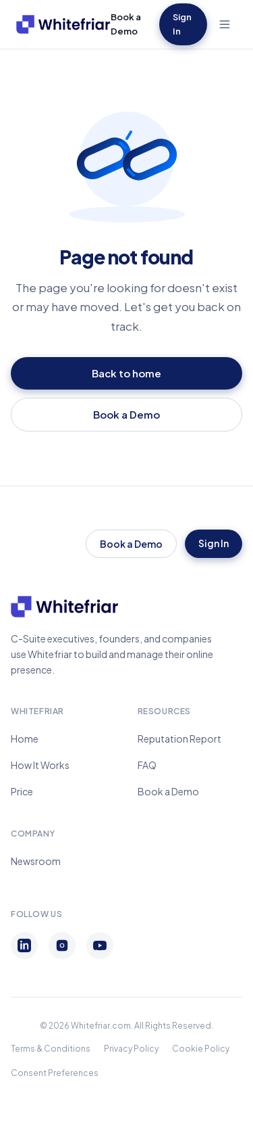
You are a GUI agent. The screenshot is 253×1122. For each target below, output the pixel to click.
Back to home (126, 373)
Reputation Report (179, 738)
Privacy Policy (131, 1049)
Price (22, 791)
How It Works (40, 765)
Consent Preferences (55, 1073)
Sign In (182, 24)
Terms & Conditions (50, 1049)
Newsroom (36, 861)
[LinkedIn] (24, 945)
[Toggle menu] (225, 24)
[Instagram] (62, 945)
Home (24, 738)
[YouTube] (99, 945)
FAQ (147, 765)
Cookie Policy (200, 1049)
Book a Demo (126, 24)
